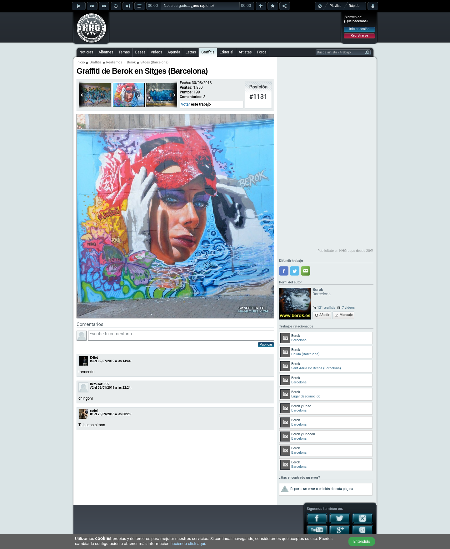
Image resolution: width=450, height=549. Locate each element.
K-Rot (94, 357)
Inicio (81, 62)
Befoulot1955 (99, 384)
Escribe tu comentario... (181, 336)
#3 (92, 361)
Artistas (245, 52)
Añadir (324, 315)
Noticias (86, 52)
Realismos (114, 62)
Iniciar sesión (359, 29)
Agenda (174, 52)
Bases (140, 52)
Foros (261, 52)
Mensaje (345, 315)
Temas (124, 52)
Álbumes (105, 52)
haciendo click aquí (187, 543)
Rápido (354, 6)
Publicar (266, 344)
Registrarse (359, 35)
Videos (156, 52)
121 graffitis (326, 308)
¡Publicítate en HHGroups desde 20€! (345, 251)
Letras (191, 52)
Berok (131, 62)
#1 (92, 414)
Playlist (335, 6)
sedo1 (94, 410)
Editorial (226, 52)
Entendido (361, 541)
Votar (185, 104)
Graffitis (207, 52)
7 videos (348, 308)
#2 (92, 387)
